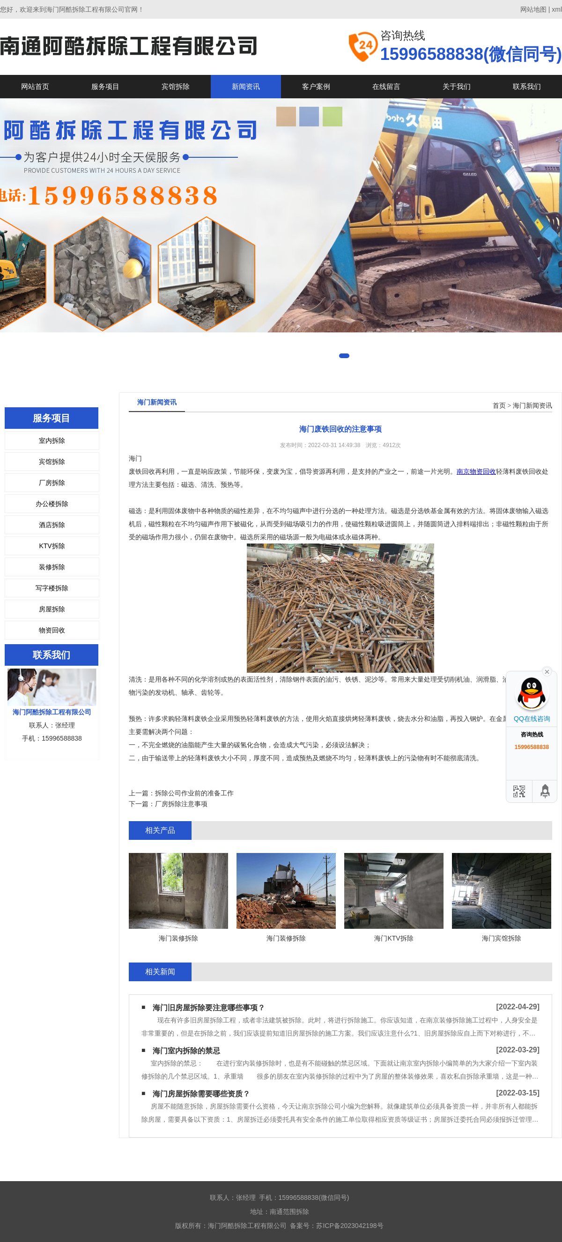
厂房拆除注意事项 (181, 804)
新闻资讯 (246, 86)
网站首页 (35, 86)
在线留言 (386, 86)
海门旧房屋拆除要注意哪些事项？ (209, 1008)
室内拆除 (52, 440)
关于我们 (457, 86)
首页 (499, 405)
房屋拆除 (52, 609)
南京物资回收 (476, 471)
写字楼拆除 (52, 588)
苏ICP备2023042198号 (349, 1225)
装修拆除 (52, 567)
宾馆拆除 (176, 86)
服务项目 (105, 86)
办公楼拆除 (52, 503)
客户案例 (316, 86)
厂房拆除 (52, 482)
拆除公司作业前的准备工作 (194, 793)
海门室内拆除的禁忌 (186, 1051)
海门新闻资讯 (532, 405)
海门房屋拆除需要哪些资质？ (201, 1094)
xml (557, 9)
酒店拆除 (52, 525)
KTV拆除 (52, 546)
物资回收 (52, 630)
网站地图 (533, 9)
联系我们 (527, 86)
